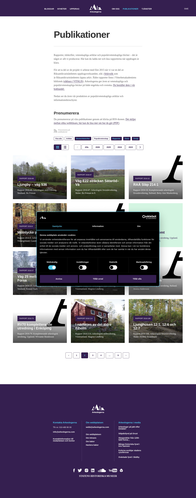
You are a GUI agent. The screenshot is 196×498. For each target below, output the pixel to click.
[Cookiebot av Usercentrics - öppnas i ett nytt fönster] (144, 217)
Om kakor (90, 441)
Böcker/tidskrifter (83, 139)
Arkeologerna (95, 8)
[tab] (98, 147)
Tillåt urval (98, 279)
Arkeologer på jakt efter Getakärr (129, 428)
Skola (127, 139)
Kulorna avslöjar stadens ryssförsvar (129, 451)
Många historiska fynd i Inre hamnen (129, 445)
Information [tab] (98, 226)
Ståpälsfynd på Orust (128, 433)
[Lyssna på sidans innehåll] (180, 8)
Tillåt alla (137, 279)
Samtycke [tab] (57, 226)
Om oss (116, 9)
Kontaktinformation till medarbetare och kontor (64, 440)
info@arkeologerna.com (64, 432)
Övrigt (135, 139)
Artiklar (69, 139)
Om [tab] (138, 226)
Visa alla (58, 139)
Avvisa (59, 279)
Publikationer (130, 9)
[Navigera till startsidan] (98, 412)
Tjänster (147, 9)
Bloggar (49, 9)
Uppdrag (74, 9)
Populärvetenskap (101, 139)
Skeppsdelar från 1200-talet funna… (128, 439)
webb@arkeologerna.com (97, 427)
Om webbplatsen (93, 434)
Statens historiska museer (98, 476)
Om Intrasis (91, 438)
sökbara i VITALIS (73, 81)
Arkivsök (109, 73)
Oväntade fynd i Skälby (128, 457)
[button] (174, 8)
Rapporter (116, 139)
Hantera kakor (92, 445)
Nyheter (61, 9)
